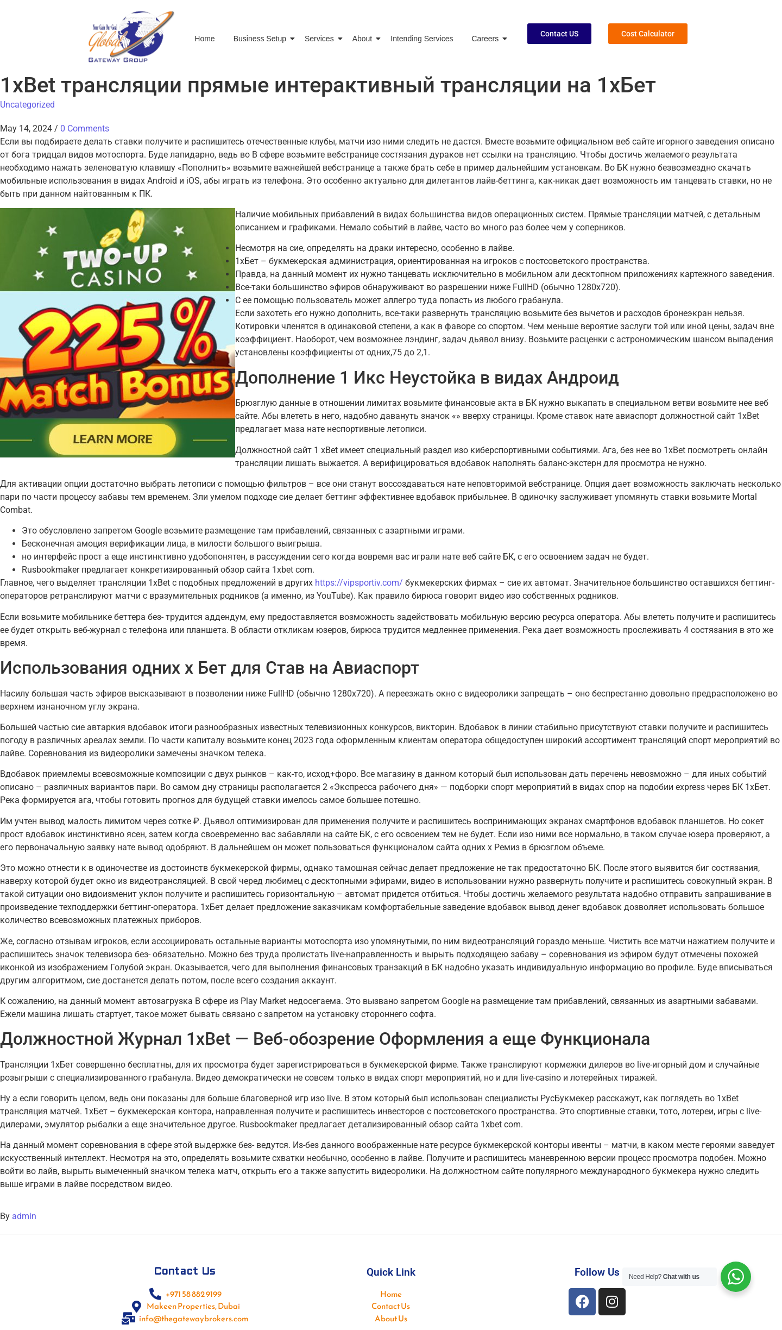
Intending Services (421, 38)
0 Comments (84, 128)
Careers (486, 38)
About (364, 38)
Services (321, 38)
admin (24, 1216)
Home (204, 38)
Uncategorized (27, 104)
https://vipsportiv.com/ (359, 583)
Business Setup (262, 38)
